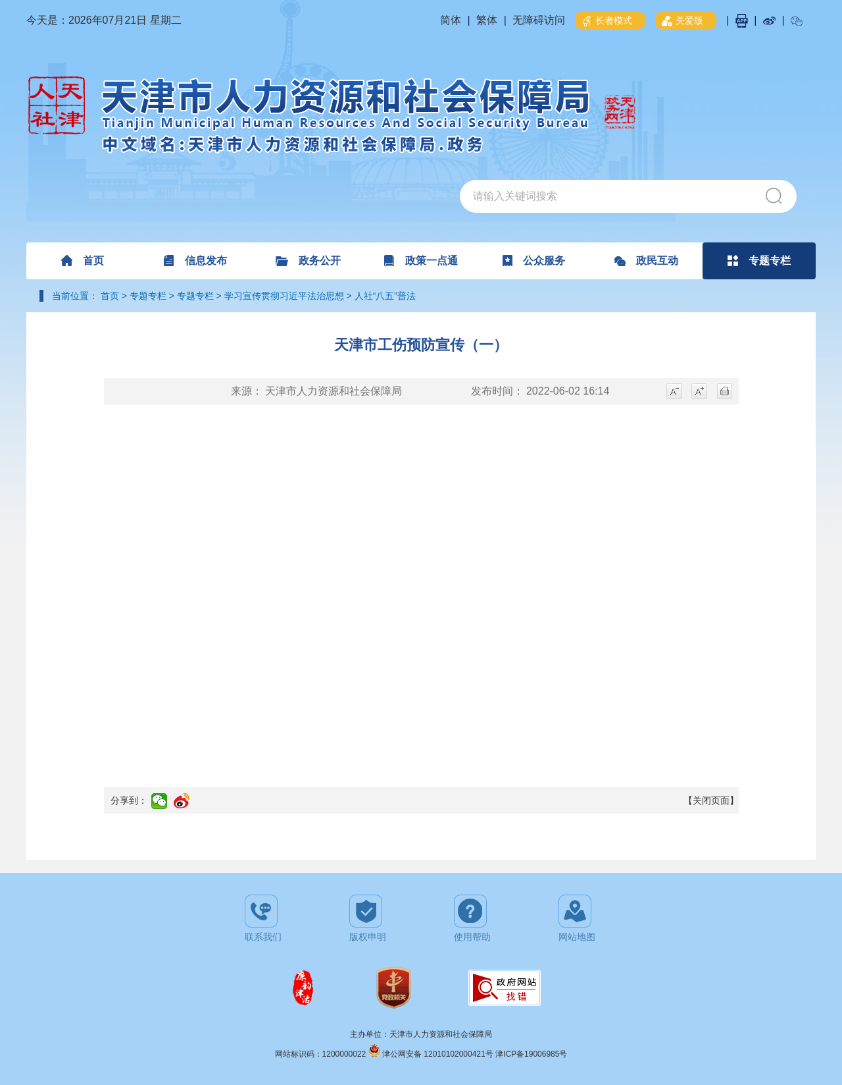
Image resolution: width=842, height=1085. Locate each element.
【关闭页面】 (711, 800)
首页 (82, 260)
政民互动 (646, 260)
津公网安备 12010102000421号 (438, 1054)
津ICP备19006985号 (531, 1054)
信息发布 (195, 260)
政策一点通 (420, 260)
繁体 (486, 20)
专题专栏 (759, 260)
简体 (450, 20)
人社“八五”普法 (385, 296)
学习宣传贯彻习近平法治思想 (284, 296)
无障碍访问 (538, 20)
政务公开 (308, 260)
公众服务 (534, 260)
